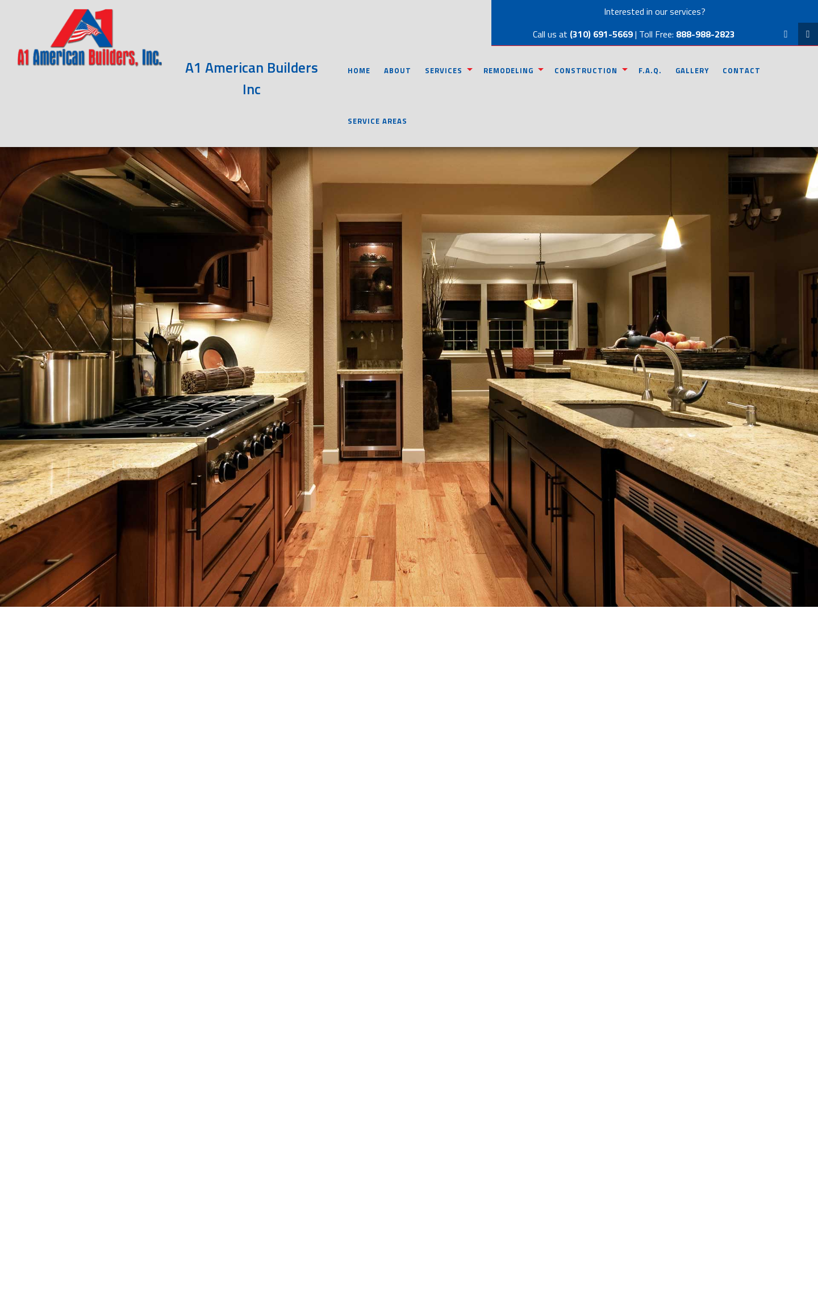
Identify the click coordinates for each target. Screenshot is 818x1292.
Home (359, 70)
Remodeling (508, 70)
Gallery (692, 70)
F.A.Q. (650, 70)
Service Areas (377, 121)
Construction (585, 70)
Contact (742, 70)
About (397, 70)
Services (443, 70)
